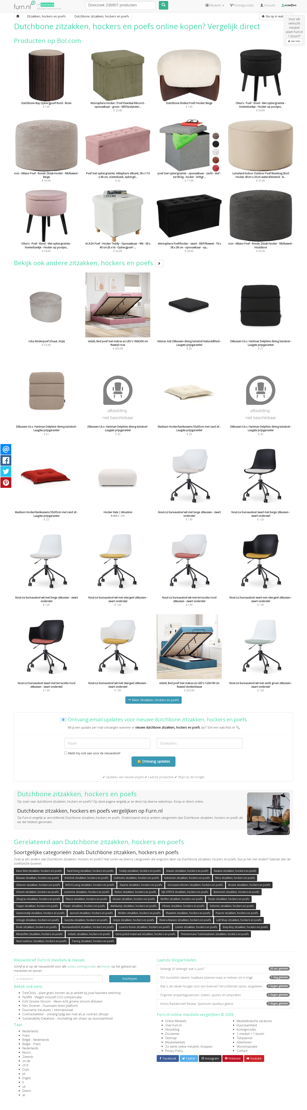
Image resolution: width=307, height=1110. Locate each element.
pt (23, 1074)
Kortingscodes (246, 1029)
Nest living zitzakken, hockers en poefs (90, 871)
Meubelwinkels (175, 1042)
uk (24, 1086)
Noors (26, 1052)
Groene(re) (47, 4)
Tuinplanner (245, 1038)
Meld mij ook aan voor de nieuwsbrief (92, 753)
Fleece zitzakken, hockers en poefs (86, 899)
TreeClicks (29, 993)
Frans (26, 1035)
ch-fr (25, 1065)
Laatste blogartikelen (176, 959)
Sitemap (171, 1038)
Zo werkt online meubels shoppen (189, 1046)
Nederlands (30, 1031)
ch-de (26, 1061)
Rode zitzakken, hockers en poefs (36, 927)
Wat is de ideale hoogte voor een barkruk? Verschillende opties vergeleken (225, 986)
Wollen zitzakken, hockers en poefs (139, 913)
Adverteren (244, 1042)
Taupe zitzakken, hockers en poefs (37, 906)
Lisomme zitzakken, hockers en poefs (86, 892)
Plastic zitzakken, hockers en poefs (84, 906)
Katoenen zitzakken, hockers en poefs (187, 878)
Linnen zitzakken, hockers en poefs (196, 927)
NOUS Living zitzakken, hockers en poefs (89, 885)
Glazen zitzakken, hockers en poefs (187, 871)
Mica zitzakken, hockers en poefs (235, 878)
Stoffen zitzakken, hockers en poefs (181, 899)
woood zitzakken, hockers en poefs (91, 913)
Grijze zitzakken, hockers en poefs (133, 920)
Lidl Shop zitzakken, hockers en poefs (238, 920)
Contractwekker (33, 1014)
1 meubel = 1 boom (250, 1034)
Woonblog (172, 1029)
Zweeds (27, 1057)
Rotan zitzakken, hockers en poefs (228, 899)
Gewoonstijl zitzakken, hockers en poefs (40, 913)
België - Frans (31, 1044)
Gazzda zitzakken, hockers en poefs (85, 920)
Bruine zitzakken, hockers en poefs (249, 885)
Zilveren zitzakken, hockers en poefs (38, 885)
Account (267, 5)
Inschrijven (129, 979)
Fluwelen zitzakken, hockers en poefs (188, 913)
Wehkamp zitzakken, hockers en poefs (133, 906)
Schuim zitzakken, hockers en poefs (37, 892)
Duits (25, 1069)
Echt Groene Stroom (36, 1001)
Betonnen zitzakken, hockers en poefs (236, 892)
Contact (242, 1051)
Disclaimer (172, 1034)
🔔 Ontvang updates (153, 761)
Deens (26, 1091)
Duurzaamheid (247, 1025)
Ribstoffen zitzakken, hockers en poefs (39, 934)
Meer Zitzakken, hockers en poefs (153, 700)
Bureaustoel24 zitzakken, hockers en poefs (88, 927)
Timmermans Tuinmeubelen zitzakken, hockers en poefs (215, 934)
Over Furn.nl (173, 1025)
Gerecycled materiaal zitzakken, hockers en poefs (145, 934)
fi (23, 1082)
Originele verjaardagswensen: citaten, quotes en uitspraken (225, 995)
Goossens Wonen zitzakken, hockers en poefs (195, 885)
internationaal (63, 1010)
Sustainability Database (38, 1018)
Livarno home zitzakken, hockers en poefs (144, 927)
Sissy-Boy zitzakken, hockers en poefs (245, 927)
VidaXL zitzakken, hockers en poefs (89, 934)
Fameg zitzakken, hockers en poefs (93, 941)
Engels (26, 1078)
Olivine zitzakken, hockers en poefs (183, 906)
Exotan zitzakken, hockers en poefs (134, 899)
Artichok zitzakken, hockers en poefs (86, 878)
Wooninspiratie (247, 1046)
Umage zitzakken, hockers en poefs (37, 920)
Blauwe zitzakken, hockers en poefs (37, 878)
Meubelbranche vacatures (254, 1021)
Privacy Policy (174, 1051)
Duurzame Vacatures (36, 1010)
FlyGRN (27, 997)
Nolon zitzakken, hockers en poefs (135, 892)
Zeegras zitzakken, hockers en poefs (38, 899)
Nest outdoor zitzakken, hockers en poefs (41, 941)
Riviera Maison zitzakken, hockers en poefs (185, 920)
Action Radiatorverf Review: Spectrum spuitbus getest (225, 1004)
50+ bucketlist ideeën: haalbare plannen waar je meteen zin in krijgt (225, 977)
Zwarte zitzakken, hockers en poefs (141, 885)
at (23, 1095)
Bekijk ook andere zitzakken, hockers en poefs (88, 262)
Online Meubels (176, 1021)
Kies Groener (31, 1006)
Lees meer (294, 41)
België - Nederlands (35, 1040)
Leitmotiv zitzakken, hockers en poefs (136, 878)
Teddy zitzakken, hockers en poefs (140, 871)
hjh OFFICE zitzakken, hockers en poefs (185, 892)
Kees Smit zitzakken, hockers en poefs (39, 871)
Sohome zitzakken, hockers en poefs (232, 906)
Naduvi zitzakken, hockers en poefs (235, 871)
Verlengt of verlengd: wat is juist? (225, 969)
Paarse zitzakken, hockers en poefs (237, 913)
